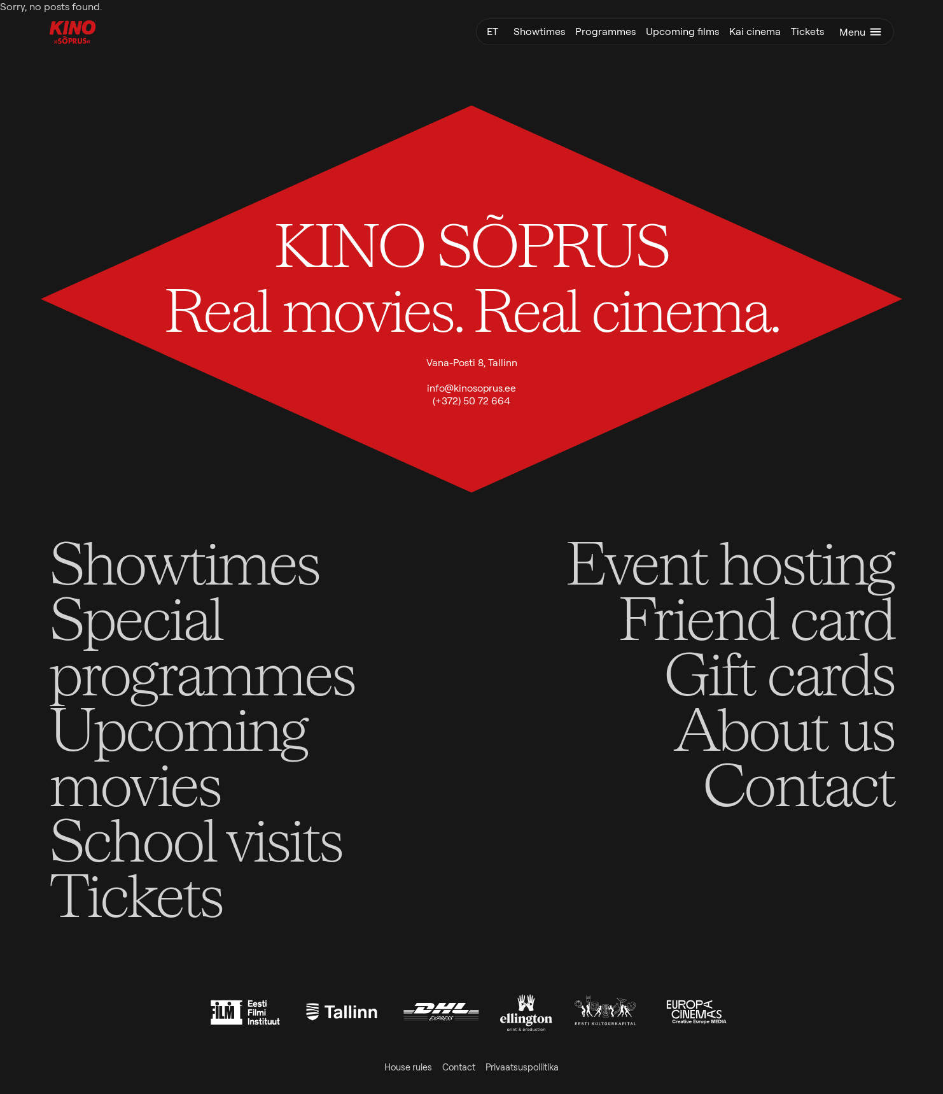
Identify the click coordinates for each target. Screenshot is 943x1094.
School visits (195, 838)
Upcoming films (682, 31)
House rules (408, 1067)
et (492, 31)
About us (784, 727)
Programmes (605, 31)
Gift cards (779, 672)
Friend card (756, 616)
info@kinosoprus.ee (471, 388)
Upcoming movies (178, 755)
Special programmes (201, 644)
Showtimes (539, 31)
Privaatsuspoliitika (522, 1067)
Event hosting (730, 561)
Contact (798, 783)
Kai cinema (755, 31)
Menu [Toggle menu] (861, 31)
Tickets (807, 31)
